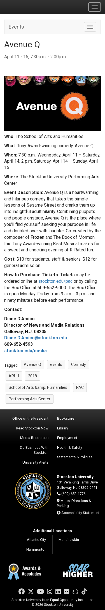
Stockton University (31, 7)
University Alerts (35, 462)
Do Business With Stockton (34, 450)
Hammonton (36, 549)
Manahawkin (69, 539)
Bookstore (65, 418)
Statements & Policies (74, 457)
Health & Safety (69, 447)
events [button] (56, 364)
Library (62, 428)
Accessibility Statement (80, 513)
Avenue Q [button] (32, 364)
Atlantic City (36, 539)
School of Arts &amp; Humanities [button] (38, 387)
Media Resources (34, 438)
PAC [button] (80, 387)
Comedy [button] (78, 364)
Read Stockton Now (32, 428)
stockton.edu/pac (55, 281)
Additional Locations (52, 531)
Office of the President (30, 418)
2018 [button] (32, 376)
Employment (67, 438)
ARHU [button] (14, 376)
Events (16, 27)
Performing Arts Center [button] (29, 399)
